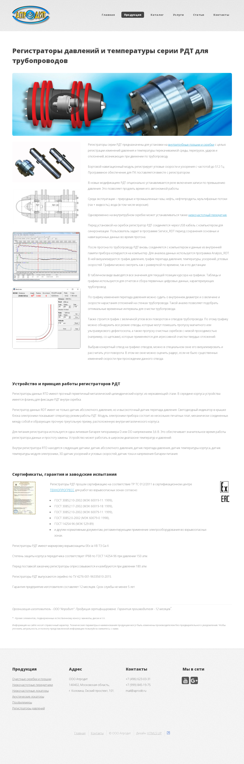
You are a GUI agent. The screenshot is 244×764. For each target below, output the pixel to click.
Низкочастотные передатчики (32, 685)
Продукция (132, 14)
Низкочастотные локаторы (30, 691)
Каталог (157, 14)
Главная (108, 14)
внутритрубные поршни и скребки (191, 145)
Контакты (221, 14)
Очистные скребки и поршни (31, 679)
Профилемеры (22, 702)
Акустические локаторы (28, 697)
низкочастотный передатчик (207, 215)
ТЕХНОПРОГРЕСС (62, 490)
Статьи (198, 14)
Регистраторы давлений (28, 708)
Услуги (178, 14)
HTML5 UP (154, 733)
